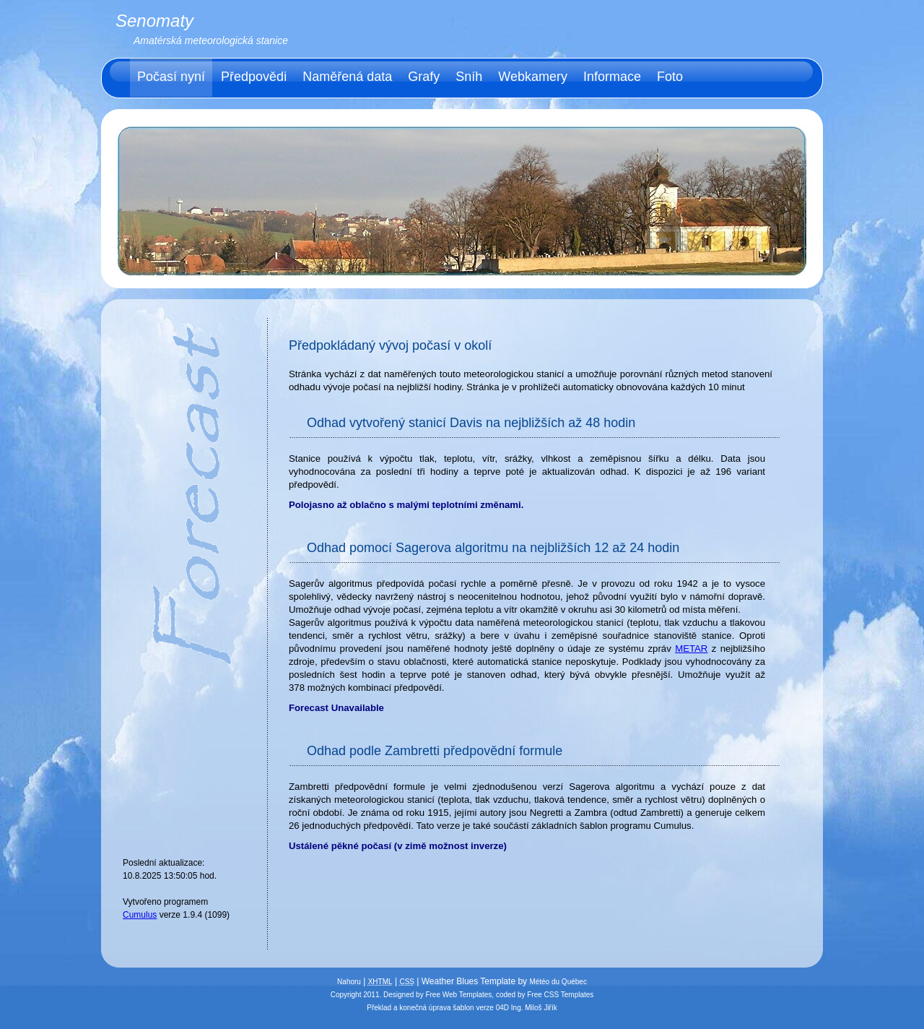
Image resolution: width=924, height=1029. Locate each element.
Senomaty (154, 20)
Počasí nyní (171, 76)
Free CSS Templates (560, 995)
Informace (612, 76)
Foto (670, 76)
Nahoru (349, 982)
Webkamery (532, 76)
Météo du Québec (558, 982)
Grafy (424, 76)
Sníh (469, 76)
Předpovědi (254, 76)
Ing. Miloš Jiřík (534, 1008)
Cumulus (140, 915)
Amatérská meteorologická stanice (211, 40)
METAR (691, 648)
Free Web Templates (458, 995)
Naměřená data (347, 76)
